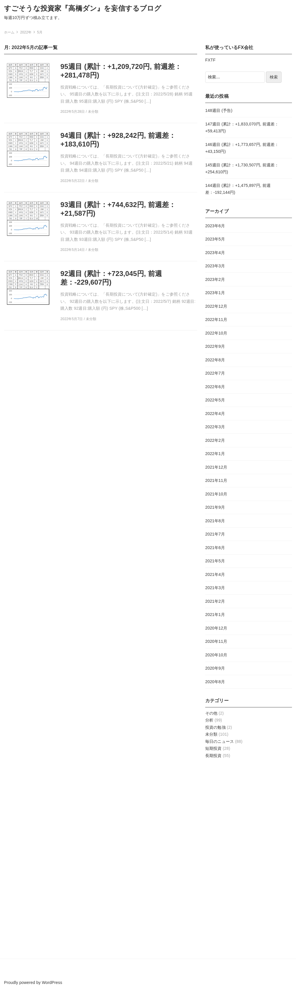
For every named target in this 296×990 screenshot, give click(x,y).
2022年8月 (215, 360)
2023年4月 (215, 252)
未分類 (211, 734)
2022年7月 (215, 373)
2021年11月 (216, 480)
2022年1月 (215, 453)
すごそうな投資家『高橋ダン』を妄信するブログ (83, 8)
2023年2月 (215, 279)
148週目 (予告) (218, 110)
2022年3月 (215, 426)
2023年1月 (215, 292)
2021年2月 (215, 601)
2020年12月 (216, 628)
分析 (209, 720)
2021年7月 (215, 534)
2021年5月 (215, 561)
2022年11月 (216, 319)
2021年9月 (215, 507)
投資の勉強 (215, 727)
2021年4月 (215, 574)
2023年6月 (215, 225)
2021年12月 (216, 467)
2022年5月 (215, 400)
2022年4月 (215, 413)
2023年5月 (215, 239)
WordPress (52, 982)
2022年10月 (216, 333)
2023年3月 (215, 266)
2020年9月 (215, 668)
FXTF (210, 60)
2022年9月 (215, 346)
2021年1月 (215, 614)
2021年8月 (215, 521)
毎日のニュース (219, 741)
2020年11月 (216, 641)
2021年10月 (216, 494)
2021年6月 (215, 547)
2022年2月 (215, 440)
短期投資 (213, 748)
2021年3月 (215, 587)
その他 (211, 713)
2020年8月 (215, 681)
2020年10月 (216, 655)
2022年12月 (216, 306)
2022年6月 (215, 386)
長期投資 (213, 755)
